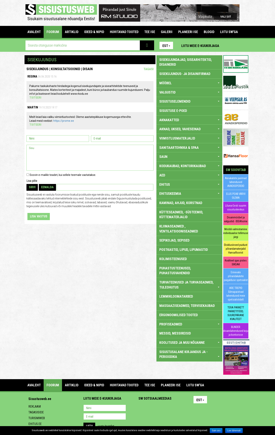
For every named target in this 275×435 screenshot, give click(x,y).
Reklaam (34, 406)
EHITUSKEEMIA (189, 194)
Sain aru (216, 430)
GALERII (166, 32)
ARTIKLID (71, 32)
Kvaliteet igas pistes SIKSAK (236, 262)
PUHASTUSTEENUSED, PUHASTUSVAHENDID (175, 270)
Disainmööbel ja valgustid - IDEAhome (235, 219)
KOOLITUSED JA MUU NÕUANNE (189, 343)
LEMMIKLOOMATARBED (176, 296)
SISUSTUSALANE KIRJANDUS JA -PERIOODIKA (189, 354)
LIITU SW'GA (229, 32)
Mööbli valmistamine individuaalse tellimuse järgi (235, 233)
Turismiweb (36, 418)
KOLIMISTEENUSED (173, 259)
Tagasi (148, 69)
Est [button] (166, 46)
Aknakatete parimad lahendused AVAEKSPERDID (236, 182)
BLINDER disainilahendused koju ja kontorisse (235, 330)
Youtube (244, 45)
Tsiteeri (35, 97)
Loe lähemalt (234, 430)
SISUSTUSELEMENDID (189, 101)
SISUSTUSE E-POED (173, 111)
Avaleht (34, 32)
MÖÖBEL (189, 83)
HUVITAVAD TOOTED (124, 32)
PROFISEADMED (189, 324)
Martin (32, 107)
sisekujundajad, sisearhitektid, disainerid (185, 62)
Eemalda (47, 187)
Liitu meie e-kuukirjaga (200, 46)
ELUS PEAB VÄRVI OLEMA (235, 195)
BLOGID (209, 32)
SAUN (189, 157)
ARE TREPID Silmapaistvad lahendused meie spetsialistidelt (235, 293)
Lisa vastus (38, 216)
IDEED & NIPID (94, 32)
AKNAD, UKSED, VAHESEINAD (189, 129)
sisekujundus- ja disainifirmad (184, 74)
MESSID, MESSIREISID (175, 333)
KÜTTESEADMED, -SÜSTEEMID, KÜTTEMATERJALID (181, 214)
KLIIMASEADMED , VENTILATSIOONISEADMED (178, 228)
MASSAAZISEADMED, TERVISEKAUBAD (187, 306)
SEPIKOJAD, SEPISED (174, 240)
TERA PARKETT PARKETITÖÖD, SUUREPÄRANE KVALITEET (235, 313)
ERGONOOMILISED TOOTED (178, 315)
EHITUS (189, 184)
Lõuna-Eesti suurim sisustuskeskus (235, 207)
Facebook (236, 45)
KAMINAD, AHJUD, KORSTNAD (180, 203)
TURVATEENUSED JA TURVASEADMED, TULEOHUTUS (189, 284)
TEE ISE (149, 32)
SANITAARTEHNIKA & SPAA (189, 148)
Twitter (167, 408)
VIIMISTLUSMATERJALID (189, 138)
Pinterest (228, 45)
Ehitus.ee (35, 424)
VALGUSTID (189, 92)
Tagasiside (36, 412)
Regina (32, 76)
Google (175, 408)
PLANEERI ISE (188, 32)
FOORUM (53, 32)
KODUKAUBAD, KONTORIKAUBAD (189, 166)
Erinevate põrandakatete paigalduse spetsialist (236, 276)
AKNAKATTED (189, 120)
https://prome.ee (63, 120)
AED (189, 175)
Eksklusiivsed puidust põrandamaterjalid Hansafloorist (235, 248)
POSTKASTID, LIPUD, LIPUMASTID (183, 250)
